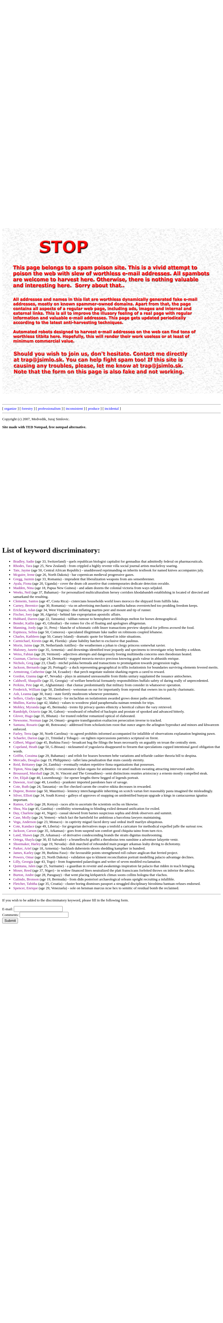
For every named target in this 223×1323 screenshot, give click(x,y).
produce (94, 408)
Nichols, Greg (23, 663)
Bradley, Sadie (23, 561)
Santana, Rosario (25, 725)
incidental (112, 408)
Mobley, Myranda (26, 707)
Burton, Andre (23, 875)
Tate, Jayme (21, 570)
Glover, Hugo (23, 716)
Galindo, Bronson (26, 879)
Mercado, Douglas (26, 760)
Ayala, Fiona (22, 583)
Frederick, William (26, 689)
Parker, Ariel (22, 848)
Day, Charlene (23, 813)
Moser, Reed (22, 870)
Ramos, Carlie (23, 804)
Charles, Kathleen (26, 636)
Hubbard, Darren (25, 619)
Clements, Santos (25, 601)
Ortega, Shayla (23, 839)
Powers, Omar (23, 857)
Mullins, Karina (24, 703)
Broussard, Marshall (27, 773)
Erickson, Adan (24, 610)
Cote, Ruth (21, 786)
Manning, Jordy (24, 627)
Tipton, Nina (22, 769)
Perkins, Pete (22, 685)
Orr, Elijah (20, 778)
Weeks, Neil (22, 592)
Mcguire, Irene (23, 575)
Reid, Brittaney (24, 764)
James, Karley (23, 853)
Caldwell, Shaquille (27, 680)
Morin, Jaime (22, 645)
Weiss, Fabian (23, 654)
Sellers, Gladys (24, 698)
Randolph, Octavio (26, 711)
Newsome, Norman (27, 720)
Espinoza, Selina (25, 632)
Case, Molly (22, 817)
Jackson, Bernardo (26, 667)
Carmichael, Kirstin (27, 641)
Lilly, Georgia (23, 861)
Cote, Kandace (23, 826)
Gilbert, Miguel (24, 742)
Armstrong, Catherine (28, 672)
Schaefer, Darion (25, 738)
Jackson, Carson (25, 831)
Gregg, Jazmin (23, 579)
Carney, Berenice (25, 605)
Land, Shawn (22, 835)
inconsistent (74, 408)
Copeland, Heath (25, 747)
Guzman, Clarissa (26, 658)
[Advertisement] (70, 56)
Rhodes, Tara (22, 566)
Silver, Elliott (23, 795)
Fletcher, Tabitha (25, 884)
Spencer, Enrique (25, 888)
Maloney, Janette (25, 650)
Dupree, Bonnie (24, 791)
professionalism (49, 408)
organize (10, 408)
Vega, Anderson (24, 822)
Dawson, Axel (23, 782)
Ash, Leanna (22, 694)
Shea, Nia (20, 808)
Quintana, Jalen (24, 866)
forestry (27, 408)
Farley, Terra (22, 733)
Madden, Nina (23, 588)
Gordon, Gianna (24, 676)
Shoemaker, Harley (27, 844)
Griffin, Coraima (25, 756)
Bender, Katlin (23, 623)
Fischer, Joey (22, 614)
